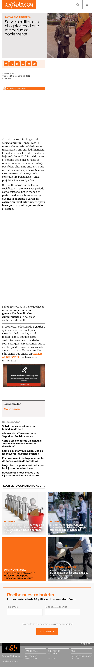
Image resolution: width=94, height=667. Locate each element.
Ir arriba (84, 644)
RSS (73, 651)
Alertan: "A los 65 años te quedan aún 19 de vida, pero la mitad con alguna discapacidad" (69, 574)
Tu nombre (13, 607)
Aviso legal (31, 651)
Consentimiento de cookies (81, 657)
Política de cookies (54, 652)
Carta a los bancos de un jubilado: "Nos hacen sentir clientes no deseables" (22, 443)
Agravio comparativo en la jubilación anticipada (19, 574)
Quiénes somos (10, 661)
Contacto (53, 658)
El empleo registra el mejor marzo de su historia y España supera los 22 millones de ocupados (68, 528)
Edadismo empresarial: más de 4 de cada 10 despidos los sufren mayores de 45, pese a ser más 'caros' (24, 528)
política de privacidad (62, 624)
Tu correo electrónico (56, 607)
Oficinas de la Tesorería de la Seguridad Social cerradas (19, 435)
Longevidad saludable (63, 567)
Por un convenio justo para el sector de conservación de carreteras (23, 459)
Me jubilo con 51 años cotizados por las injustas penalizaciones (23, 467)
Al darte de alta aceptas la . (47, 624)
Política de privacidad (31, 657)
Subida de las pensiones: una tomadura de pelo (19, 427)
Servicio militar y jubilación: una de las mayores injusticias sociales (22, 452)
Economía (10, 521)
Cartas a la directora (17, 17)
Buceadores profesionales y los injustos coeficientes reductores (21, 474)
